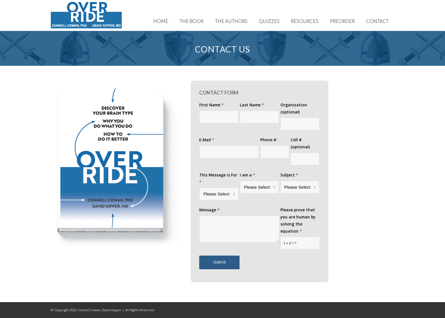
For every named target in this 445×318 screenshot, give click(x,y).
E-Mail (206, 139)
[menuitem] (161, 15)
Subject (289, 175)
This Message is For (218, 178)
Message (209, 209)
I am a (247, 175)
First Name (211, 105)
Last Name (252, 105)
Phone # (268, 139)
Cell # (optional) (300, 143)
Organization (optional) (293, 108)
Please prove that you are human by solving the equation (297, 220)
